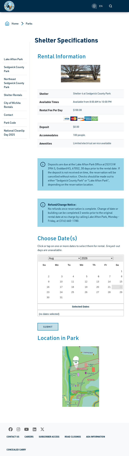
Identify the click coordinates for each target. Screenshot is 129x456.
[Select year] (97, 258)
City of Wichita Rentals (12, 105)
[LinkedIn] (34, 429)
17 (61, 287)
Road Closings (73, 436)
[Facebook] (11, 429)
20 (97, 287)
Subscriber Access (49, 436)
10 (61, 281)
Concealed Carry (16, 449)
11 (72, 281)
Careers (29, 436)
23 (48, 292)
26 (86, 292)
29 (121, 292)
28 (109, 292)
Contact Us (13, 436)
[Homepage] (46, 6)
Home (15, 23)
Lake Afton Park (13, 59)
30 (48, 297)
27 (97, 292)
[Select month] (64, 258)
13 (97, 281)
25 (72, 292)
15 (121, 281)
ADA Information (95, 436)
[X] (42, 429)
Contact (8, 114)
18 (72, 287)
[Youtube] (26, 429)
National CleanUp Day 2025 (14, 132)
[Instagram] (18, 429)
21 (109, 287)
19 (86, 287)
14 (109, 281)
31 (61, 297)
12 (86, 281)
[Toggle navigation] (121, 6)
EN (97, 6)
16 (48, 287)
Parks (29, 23)
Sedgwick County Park (14, 69)
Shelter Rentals (13, 95)
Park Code (10, 122)
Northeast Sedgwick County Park (14, 83)
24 (61, 292)
